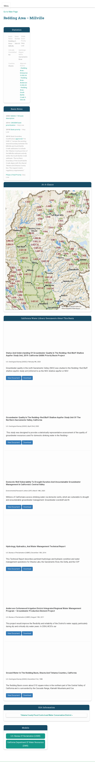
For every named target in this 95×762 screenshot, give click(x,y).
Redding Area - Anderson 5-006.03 (23, 81)
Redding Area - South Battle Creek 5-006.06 (23, 94)
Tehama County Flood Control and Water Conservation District (47, 715)
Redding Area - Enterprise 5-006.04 (23, 71)
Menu (6, 6)
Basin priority (15, 129)
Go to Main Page (11, 12)
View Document (14, 378)
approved (19, 139)
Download (27, 378)
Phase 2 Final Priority (13, 175)
